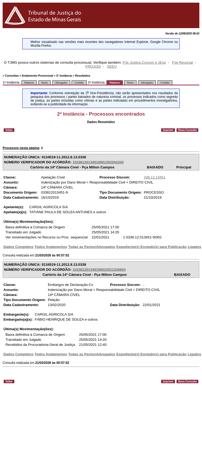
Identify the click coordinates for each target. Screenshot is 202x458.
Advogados (61, 82)
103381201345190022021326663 (99, 270)
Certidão (79, 82)
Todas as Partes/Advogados (91, 247)
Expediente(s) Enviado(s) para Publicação (151, 247)
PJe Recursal (182, 62)
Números (29, 82)
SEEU (112, 66)
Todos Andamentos (50, 247)
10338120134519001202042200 (98, 162)
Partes (44, 82)
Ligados (194, 247)
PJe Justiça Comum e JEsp (144, 62)
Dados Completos (18, 247)
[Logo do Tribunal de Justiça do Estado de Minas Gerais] (44, 27)
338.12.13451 (155, 177)
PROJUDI (93, 66)
